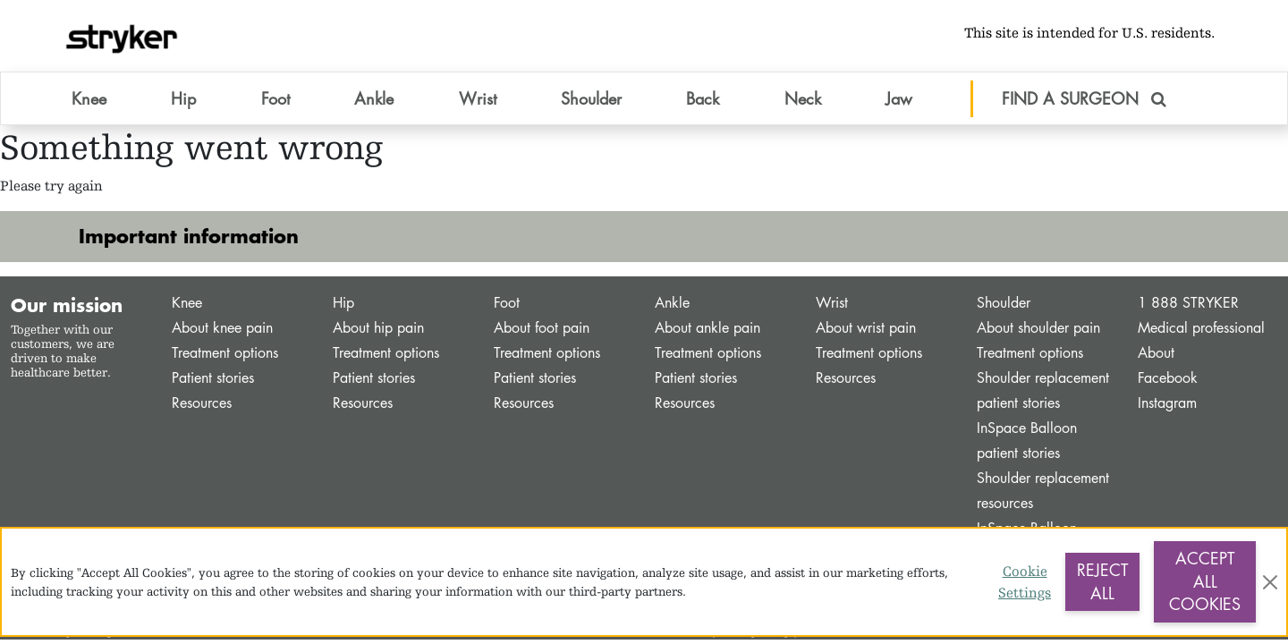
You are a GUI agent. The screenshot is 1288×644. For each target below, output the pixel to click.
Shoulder (1003, 302)
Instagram (1167, 403)
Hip (343, 302)
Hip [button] (183, 97)
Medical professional (1201, 327)
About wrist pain (866, 327)
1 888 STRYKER (1188, 302)
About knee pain (222, 327)
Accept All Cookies (1205, 580)
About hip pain (378, 327)
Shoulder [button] (591, 97)
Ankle (672, 302)
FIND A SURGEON (1084, 97)
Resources (202, 403)
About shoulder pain (1038, 327)
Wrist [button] (477, 97)
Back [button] (702, 97)
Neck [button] (802, 97)
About (1156, 352)
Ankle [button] (374, 97)
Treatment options (225, 352)
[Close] (1270, 582)
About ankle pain (707, 327)
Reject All (1102, 581)
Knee (187, 302)
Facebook (1168, 378)
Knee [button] (89, 97)
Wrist (832, 302)
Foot (507, 302)
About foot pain (541, 327)
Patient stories (213, 378)
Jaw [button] (899, 97)
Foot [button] (275, 97)
